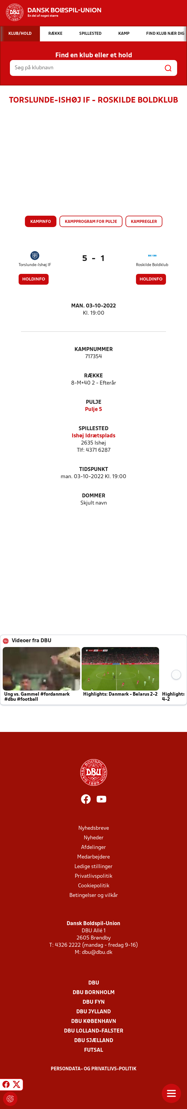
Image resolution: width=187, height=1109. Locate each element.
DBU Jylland (93, 1012)
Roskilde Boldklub (152, 265)
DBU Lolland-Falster (93, 1031)
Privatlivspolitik (93, 876)
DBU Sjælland (93, 1040)
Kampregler (144, 222)
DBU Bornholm (94, 992)
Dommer (93, 496)
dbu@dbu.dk (97, 952)
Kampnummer (93, 349)
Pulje (93, 402)
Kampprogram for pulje (91, 222)
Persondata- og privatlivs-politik (94, 1069)
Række (93, 376)
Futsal (93, 1050)
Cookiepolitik (93, 886)
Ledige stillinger (93, 866)
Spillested (93, 428)
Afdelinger (93, 847)
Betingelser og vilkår (93, 895)
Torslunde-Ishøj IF (35, 265)
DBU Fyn (94, 1002)
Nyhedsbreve (93, 828)
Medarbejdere (93, 857)
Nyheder (94, 838)
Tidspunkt (93, 469)
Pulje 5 (93, 409)
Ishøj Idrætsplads (93, 436)
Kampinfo (40, 222)
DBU (93, 983)
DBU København (93, 1021)
